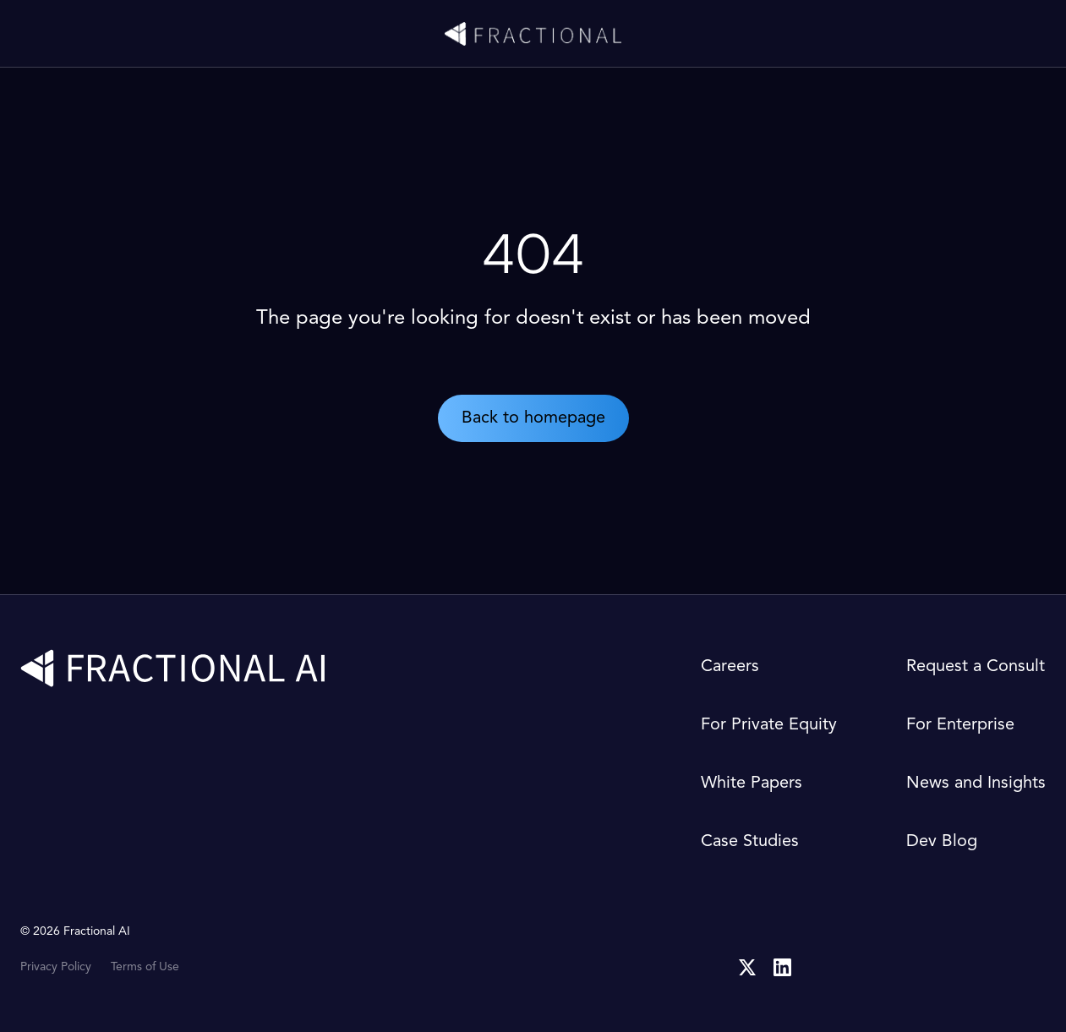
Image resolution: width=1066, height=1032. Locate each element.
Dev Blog (941, 841)
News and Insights (976, 783)
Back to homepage (533, 418)
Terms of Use (145, 967)
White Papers (751, 783)
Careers (730, 666)
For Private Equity (769, 725)
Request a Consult (975, 666)
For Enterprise (960, 725)
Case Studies (750, 841)
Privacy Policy (55, 967)
